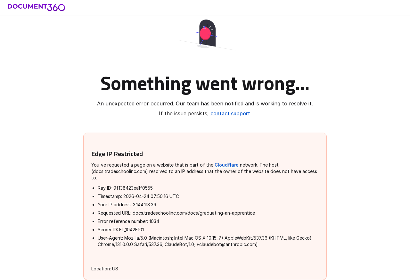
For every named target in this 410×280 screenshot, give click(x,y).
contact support (230, 113)
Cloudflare (227, 165)
